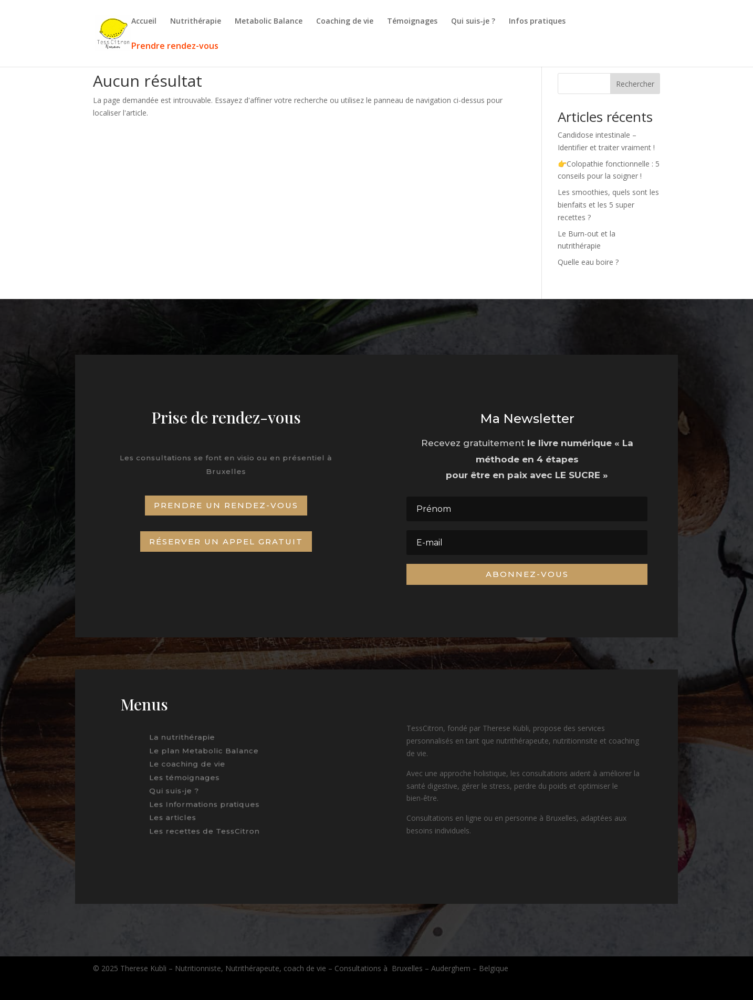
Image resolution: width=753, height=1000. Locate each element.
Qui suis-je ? (473, 21)
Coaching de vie (344, 21)
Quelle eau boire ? (588, 262)
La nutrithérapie (185, 740)
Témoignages (412, 21)
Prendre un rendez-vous (226, 505)
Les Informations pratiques (206, 802)
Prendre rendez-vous (174, 46)
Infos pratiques (537, 21)
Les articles (178, 814)
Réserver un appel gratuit (226, 542)
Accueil (143, 21)
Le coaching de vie (190, 765)
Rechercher (635, 84)
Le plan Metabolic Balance (205, 753)
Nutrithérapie (195, 21)
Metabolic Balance (268, 21)
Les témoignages (187, 778)
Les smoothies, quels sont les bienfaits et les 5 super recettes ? (608, 204)
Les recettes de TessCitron (206, 827)
